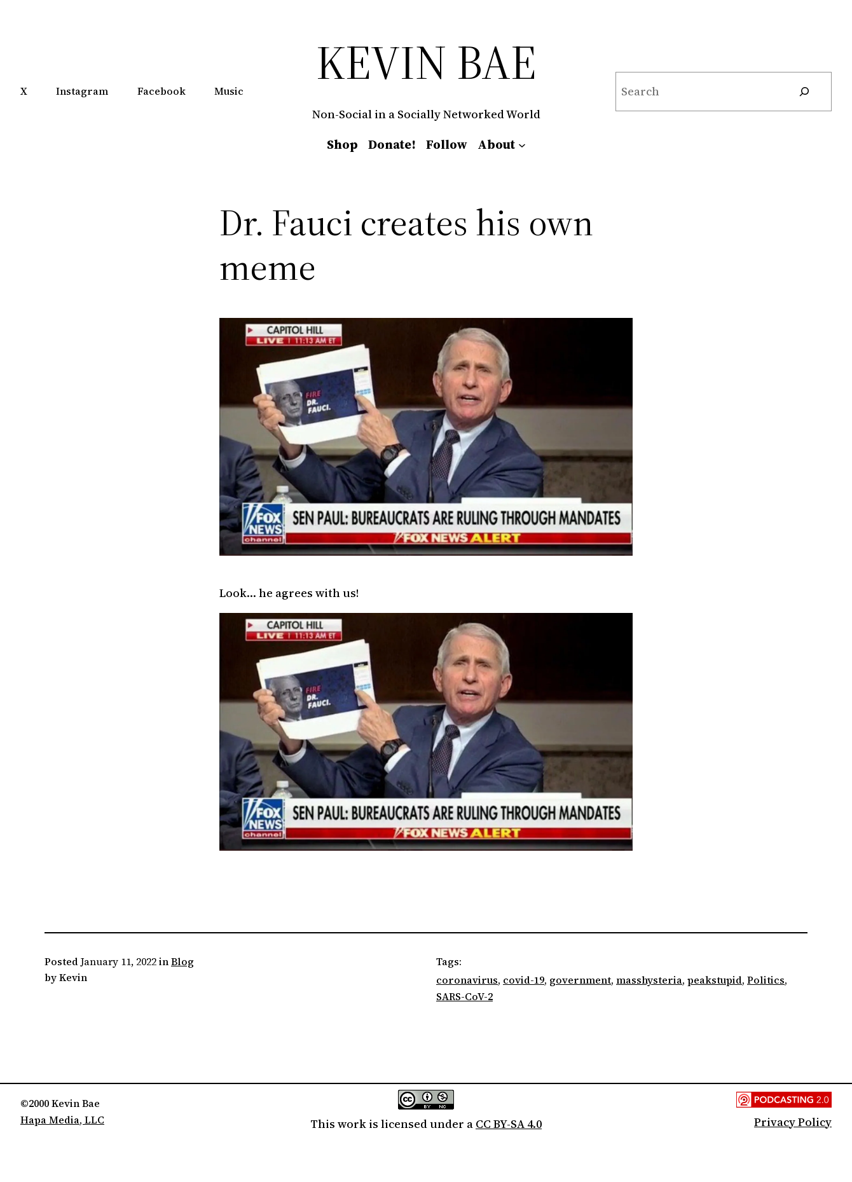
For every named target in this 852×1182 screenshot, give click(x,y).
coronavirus (467, 980)
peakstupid (714, 980)
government (580, 980)
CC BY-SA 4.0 (509, 1124)
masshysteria (649, 980)
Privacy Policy (793, 1122)
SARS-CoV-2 (464, 996)
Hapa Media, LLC (62, 1120)
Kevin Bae (426, 62)
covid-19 (523, 980)
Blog (182, 961)
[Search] (804, 91)
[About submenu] (522, 144)
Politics (766, 980)
